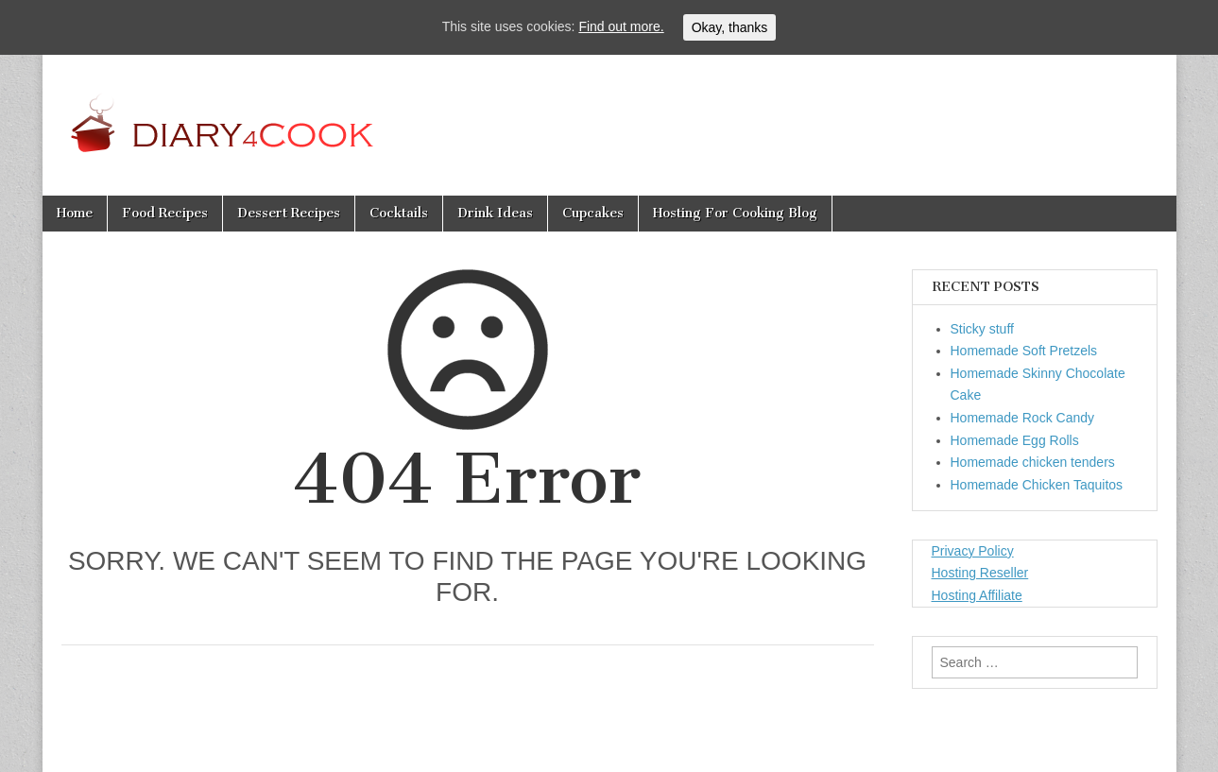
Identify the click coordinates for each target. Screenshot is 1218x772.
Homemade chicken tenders (1033, 462)
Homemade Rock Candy (1023, 417)
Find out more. (620, 26)
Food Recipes (165, 213)
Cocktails (398, 213)
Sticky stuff (982, 328)
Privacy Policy (973, 550)
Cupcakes (593, 213)
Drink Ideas (495, 213)
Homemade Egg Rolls (1015, 440)
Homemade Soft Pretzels (1024, 350)
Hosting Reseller (980, 572)
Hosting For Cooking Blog (735, 213)
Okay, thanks (730, 27)
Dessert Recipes (288, 213)
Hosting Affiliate (977, 595)
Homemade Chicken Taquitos (1037, 484)
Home (75, 213)
